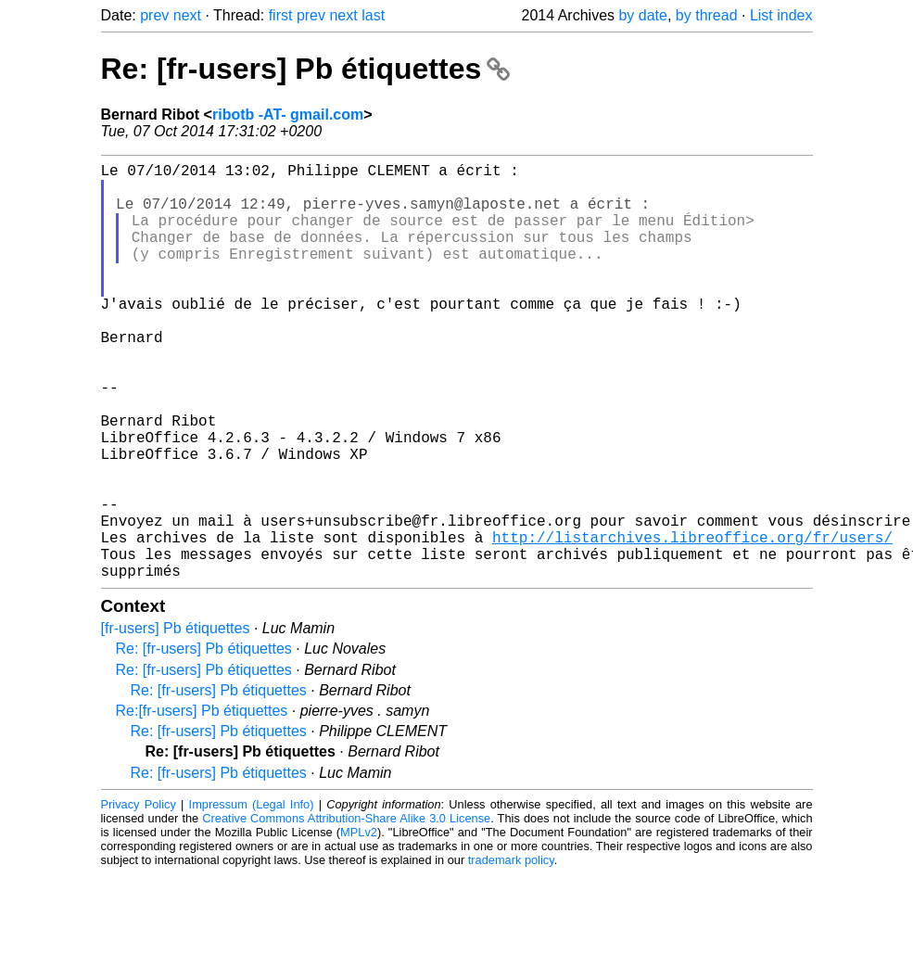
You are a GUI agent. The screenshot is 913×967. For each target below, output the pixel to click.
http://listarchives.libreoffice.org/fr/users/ (692, 622)
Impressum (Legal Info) (251, 897)
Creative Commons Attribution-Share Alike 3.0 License (346, 911)
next (187, 15)
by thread (707, 15)
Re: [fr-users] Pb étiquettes (306, 68)
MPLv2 (358, 925)
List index (781, 15)
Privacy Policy (138, 897)
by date (642, 15)
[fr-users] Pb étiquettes (175, 721)
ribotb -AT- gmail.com (287, 114)
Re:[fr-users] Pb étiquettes (202, 803)
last (373, 15)
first (281, 15)
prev (154, 15)
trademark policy (511, 953)
